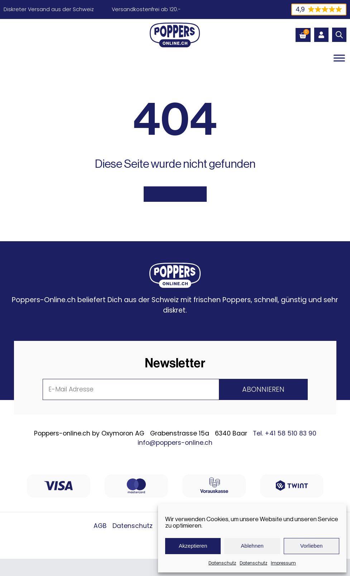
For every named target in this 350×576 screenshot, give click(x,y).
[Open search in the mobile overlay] (339, 35)
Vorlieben (311, 546)
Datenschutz (222, 563)
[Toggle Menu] (339, 57)
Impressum (283, 563)
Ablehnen (252, 546)
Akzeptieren (193, 546)
